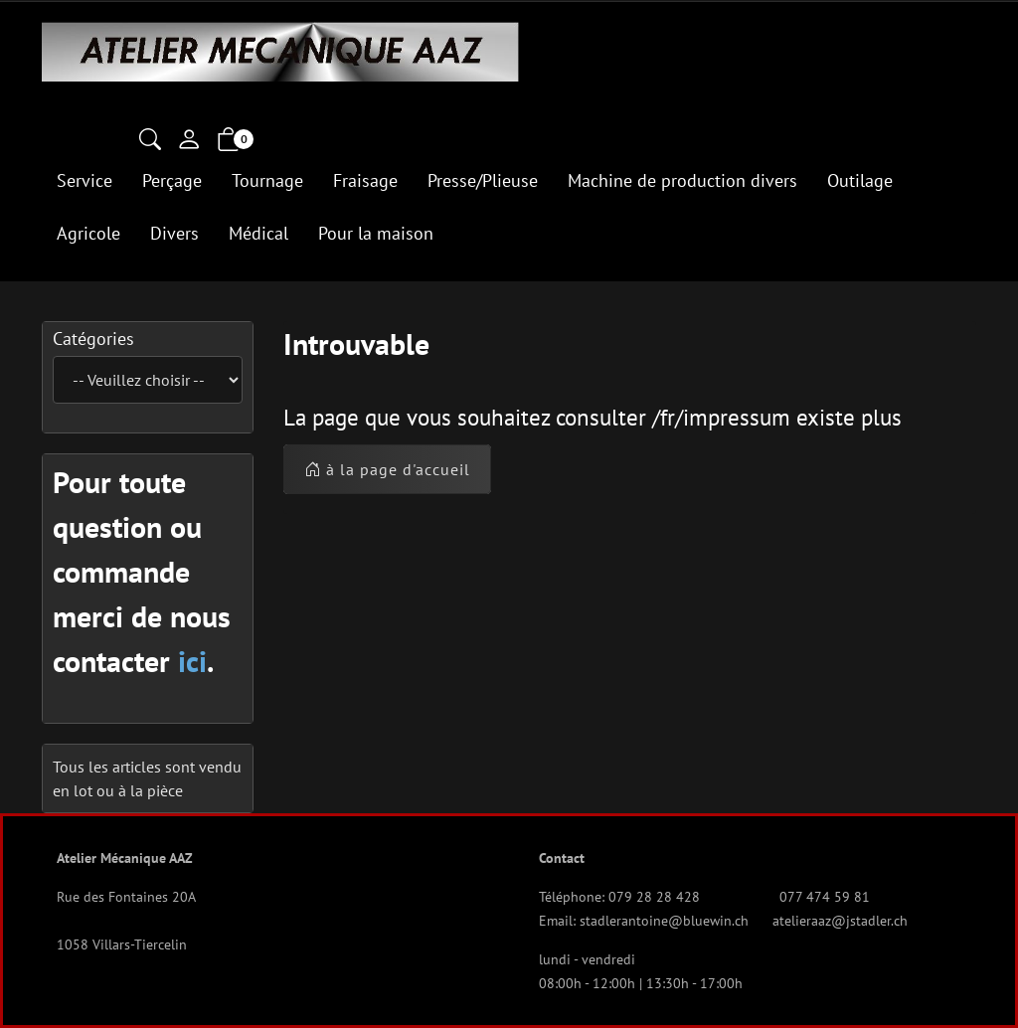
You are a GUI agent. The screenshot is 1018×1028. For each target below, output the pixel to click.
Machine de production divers (682, 180)
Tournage (267, 180)
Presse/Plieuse (482, 180)
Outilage (860, 180)
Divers (174, 233)
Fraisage (365, 180)
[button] (150, 141)
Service (84, 180)
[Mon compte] (189, 141)
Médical (258, 233)
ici (192, 660)
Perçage (172, 180)
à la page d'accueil (387, 469)
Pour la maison (375, 233)
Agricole (88, 233)
